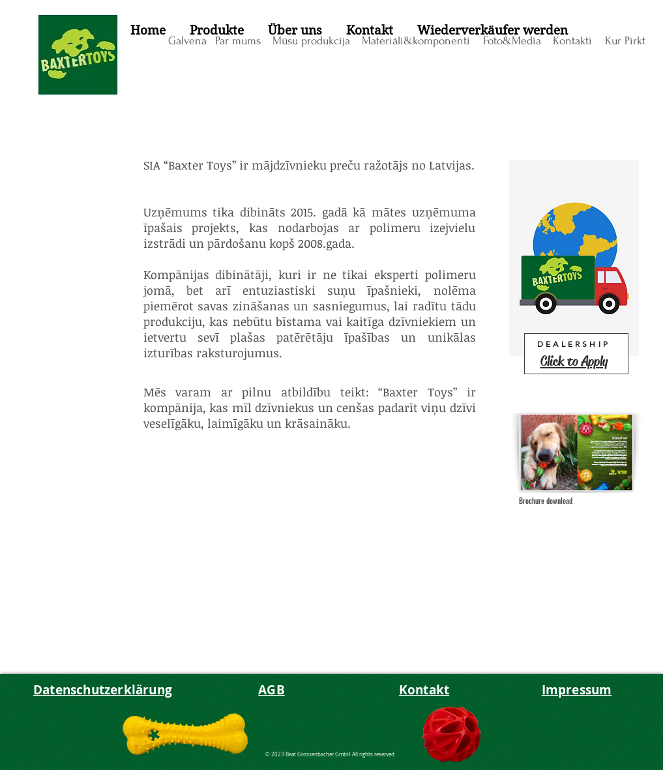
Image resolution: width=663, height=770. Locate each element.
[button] (217, 30)
